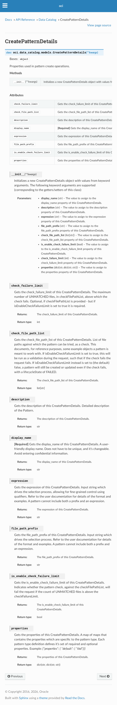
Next (105, 676)
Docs (8, 19)
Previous (15, 676)
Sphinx (23, 698)
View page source (99, 25)
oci (61, 5)
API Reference (25, 19)
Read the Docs (75, 698)
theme (43, 698)
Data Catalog (47, 19)
